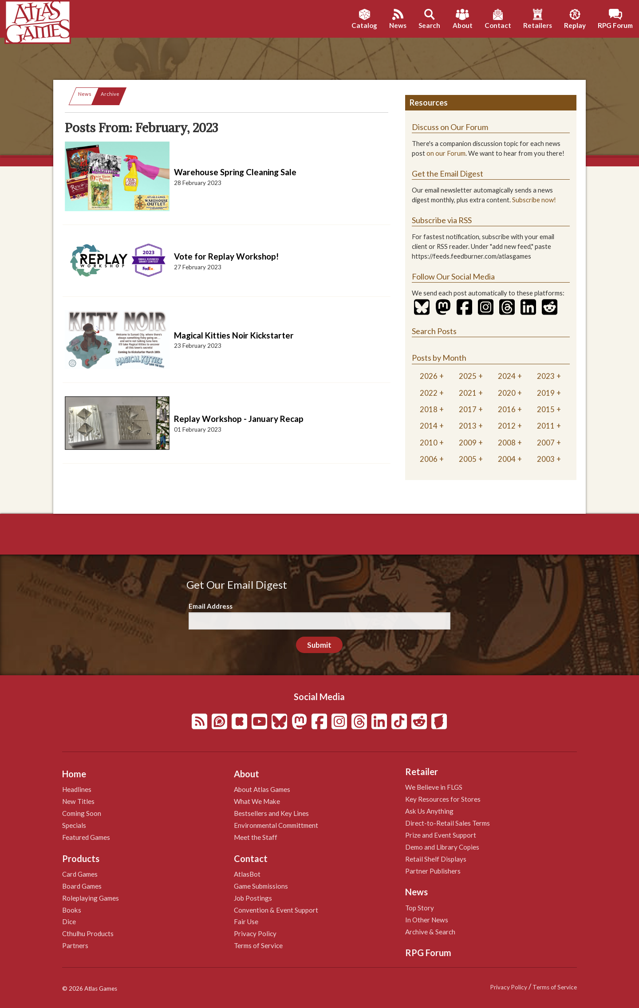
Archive (110, 94)
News (84, 94)
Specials (74, 825)
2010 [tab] (429, 442)
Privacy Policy (255, 933)
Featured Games (86, 837)
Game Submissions (261, 886)
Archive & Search (430, 932)
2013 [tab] (468, 425)
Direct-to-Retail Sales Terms (447, 823)
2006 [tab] (429, 459)
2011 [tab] (546, 425)
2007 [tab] (546, 442)
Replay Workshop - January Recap (239, 418)
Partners (75, 945)
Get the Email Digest (447, 173)
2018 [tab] (429, 409)
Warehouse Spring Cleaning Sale (235, 172)
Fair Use (246, 921)
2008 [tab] (507, 442)
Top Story (419, 908)
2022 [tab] (429, 393)
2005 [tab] (468, 459)
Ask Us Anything (429, 811)
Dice (69, 921)
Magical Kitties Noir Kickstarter (234, 335)
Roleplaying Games (90, 898)
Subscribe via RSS (442, 220)
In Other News (426, 920)
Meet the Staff (255, 837)
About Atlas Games (262, 789)
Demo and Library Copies (442, 847)
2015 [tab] (546, 409)
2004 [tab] (507, 459)
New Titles (78, 801)
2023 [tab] (546, 376)
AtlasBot (247, 874)
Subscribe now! (534, 200)
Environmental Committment (276, 825)
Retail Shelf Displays (435, 859)
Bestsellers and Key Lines (271, 813)
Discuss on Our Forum (450, 127)
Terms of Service (258, 945)
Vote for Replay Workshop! (226, 256)
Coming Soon (81, 813)
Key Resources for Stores (443, 799)
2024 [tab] (507, 376)
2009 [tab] (468, 442)
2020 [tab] (507, 393)
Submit (319, 645)
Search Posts (434, 331)
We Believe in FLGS (433, 787)
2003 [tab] (546, 459)
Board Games (82, 886)
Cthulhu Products (88, 933)
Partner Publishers (433, 871)
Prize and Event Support (440, 835)
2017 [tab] (468, 409)
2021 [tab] (468, 393)
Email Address (211, 606)
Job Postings (253, 898)
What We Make (257, 801)
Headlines (76, 789)
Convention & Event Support (276, 910)
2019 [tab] (546, 393)
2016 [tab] (507, 409)
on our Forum (445, 153)
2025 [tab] (468, 376)
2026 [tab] (429, 376)
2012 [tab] (507, 425)
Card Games (80, 874)
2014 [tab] (429, 425)
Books (71, 910)
